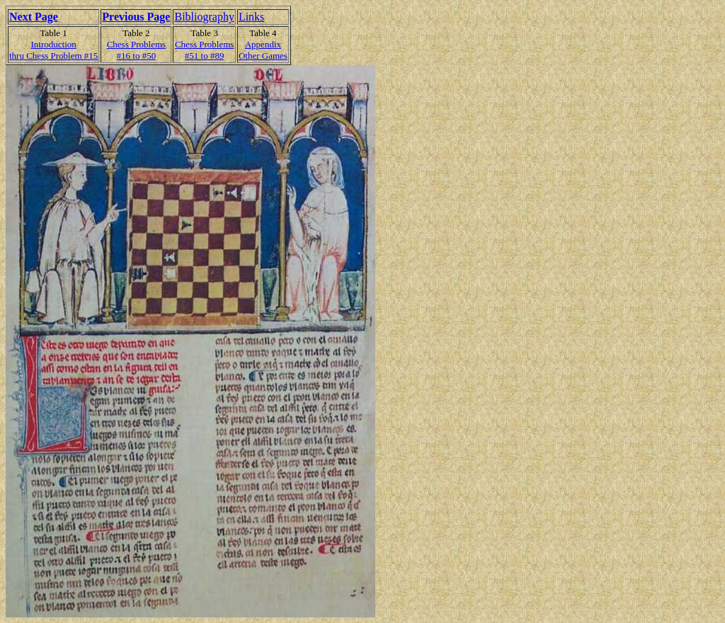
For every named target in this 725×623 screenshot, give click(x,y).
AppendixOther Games (263, 50)
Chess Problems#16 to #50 (136, 50)
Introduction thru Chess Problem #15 (53, 50)
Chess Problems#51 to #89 (204, 50)
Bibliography (204, 17)
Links (251, 17)
